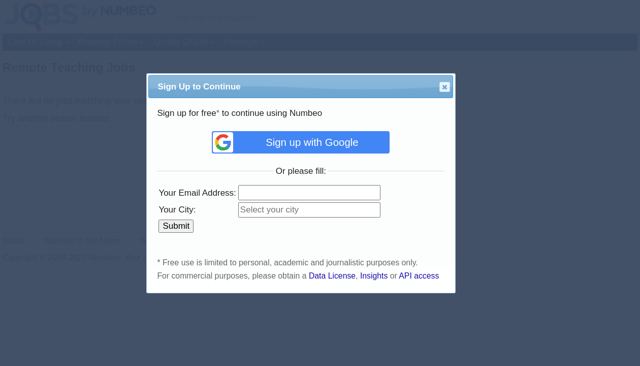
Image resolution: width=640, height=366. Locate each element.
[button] (444, 87)
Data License (332, 275)
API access (419, 275)
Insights (374, 275)
